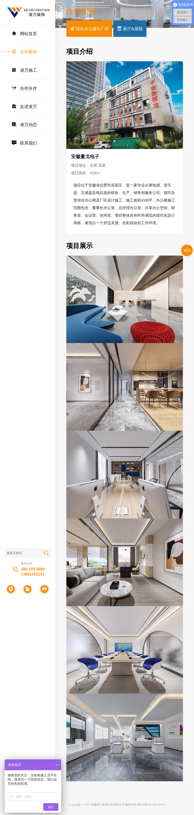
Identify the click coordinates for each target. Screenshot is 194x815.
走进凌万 (24, 106)
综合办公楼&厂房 (89, 29)
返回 (187, 250)
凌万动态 (24, 124)
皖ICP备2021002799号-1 (152, 804)
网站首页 (24, 33)
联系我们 (24, 142)
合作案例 (24, 51)
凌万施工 (24, 70)
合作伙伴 (24, 88)
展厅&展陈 (130, 29)
